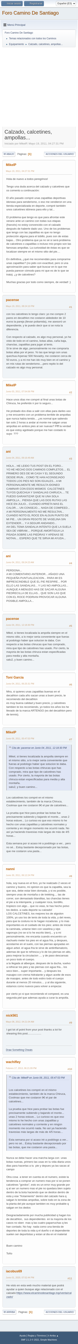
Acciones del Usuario (60, 154)
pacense (12, 300)
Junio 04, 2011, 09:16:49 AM (20, 458)
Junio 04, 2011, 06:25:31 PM (20, 683)
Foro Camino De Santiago (30, 13)
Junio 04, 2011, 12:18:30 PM (20, 625)
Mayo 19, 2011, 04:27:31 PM (20, 171)
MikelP (11, 165)
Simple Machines (48, 1339)
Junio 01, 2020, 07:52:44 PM (20, 1277)
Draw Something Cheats (19, 1050)
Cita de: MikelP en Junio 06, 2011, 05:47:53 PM (38, 1077)
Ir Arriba (9, 1312)
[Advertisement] (39, 87)
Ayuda (22, 1335)
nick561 (12, 1015)
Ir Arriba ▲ (53, 1335)
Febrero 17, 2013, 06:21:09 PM (21, 1068)
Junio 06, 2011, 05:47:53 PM (20, 738)
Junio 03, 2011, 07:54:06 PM (20, 391)
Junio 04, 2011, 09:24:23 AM (20, 562)
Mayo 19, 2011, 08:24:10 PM (20, 306)
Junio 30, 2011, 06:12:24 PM (20, 875)
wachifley (13, 1062)
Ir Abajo (9, 154)
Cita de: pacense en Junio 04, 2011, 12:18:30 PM (39, 747)
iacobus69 (14, 1271)
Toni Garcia (15, 677)
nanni (10, 869)
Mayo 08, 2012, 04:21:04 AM (20, 1021)
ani (8, 451)
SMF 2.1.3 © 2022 (30, 1339)
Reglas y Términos (37, 1335)
